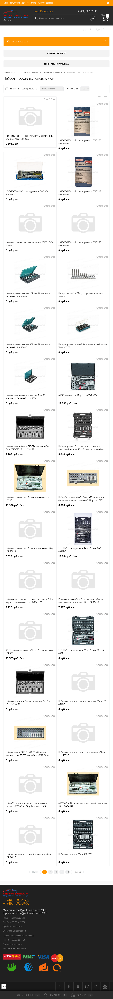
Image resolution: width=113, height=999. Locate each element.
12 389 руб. (15, 505)
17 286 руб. (67, 403)
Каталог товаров (56, 41)
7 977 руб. (67, 607)
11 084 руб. (67, 556)
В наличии (15, 89)
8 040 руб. (67, 454)
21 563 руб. (15, 658)
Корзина (82, 995)
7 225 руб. (14, 607)
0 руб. (12, 143)
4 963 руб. (14, 454)
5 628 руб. (14, 556)
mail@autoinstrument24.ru (31, 910)
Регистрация (46, 11)
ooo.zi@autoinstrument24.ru (31, 913)
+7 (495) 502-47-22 (16, 900)
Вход (36, 11)
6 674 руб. (67, 505)
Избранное (55, 995)
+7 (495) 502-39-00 (87, 11)
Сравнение (28, 995)
